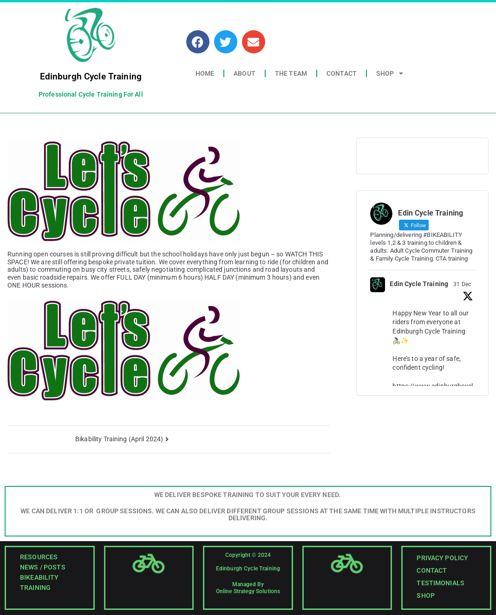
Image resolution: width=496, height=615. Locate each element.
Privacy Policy (442, 558)
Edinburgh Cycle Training (91, 76)
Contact (341, 73)
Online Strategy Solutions (248, 591)
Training (35, 587)
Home (205, 73)
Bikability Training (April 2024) (119, 439)
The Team (291, 73)
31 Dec (462, 284)
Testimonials (440, 583)
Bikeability (39, 577)
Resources (39, 557)
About (244, 73)
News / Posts (42, 567)
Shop (389, 73)
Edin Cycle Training (419, 284)
